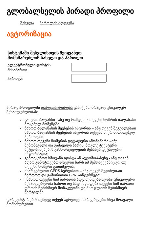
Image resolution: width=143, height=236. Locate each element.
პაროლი (15, 79)
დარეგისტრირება (57, 107)
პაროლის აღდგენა (57, 23)
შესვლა (27, 23)
